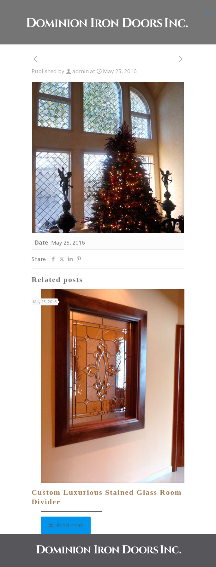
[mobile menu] (207, 12)
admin (80, 71)
